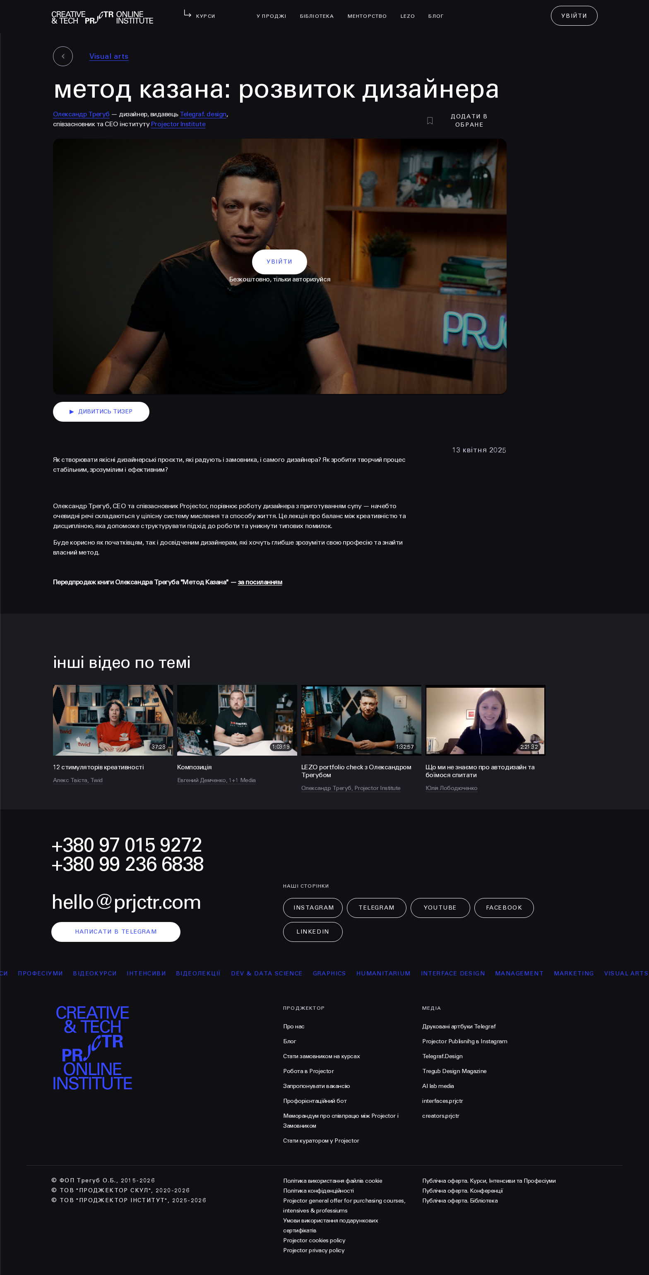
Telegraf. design (203, 114)
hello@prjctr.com (126, 902)
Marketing (580, 973)
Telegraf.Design (442, 1056)
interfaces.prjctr (442, 1101)
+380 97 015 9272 (126, 845)
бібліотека (320, 10)
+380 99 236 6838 (127, 864)
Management (526, 973)
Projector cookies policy (314, 1240)
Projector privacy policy (313, 1250)
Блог (439, 10)
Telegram (376, 907)
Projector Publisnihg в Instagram (464, 1041)
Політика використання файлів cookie (332, 1180)
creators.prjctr (440, 1115)
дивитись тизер (101, 412)
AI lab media (438, 1086)
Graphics (336, 973)
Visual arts (109, 56)
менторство (371, 10)
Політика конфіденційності (318, 1190)
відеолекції (205, 973)
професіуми (47, 973)
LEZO (411, 10)
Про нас (294, 1026)
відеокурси (101, 973)
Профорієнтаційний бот (314, 1101)
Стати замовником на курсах (321, 1056)
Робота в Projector (308, 1071)
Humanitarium (390, 973)
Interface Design (460, 973)
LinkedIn (312, 931)
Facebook (504, 907)
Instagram (313, 907)
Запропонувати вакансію (316, 1086)
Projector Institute (178, 124)
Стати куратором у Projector (321, 1140)
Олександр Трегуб (81, 114)
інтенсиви (153, 973)
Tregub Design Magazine (454, 1071)
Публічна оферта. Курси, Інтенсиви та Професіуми (488, 1180)
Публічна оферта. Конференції (462, 1190)
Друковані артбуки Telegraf (458, 1026)
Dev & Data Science (273, 973)
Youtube (440, 907)
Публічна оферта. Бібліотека (460, 1200)
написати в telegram (116, 931)
